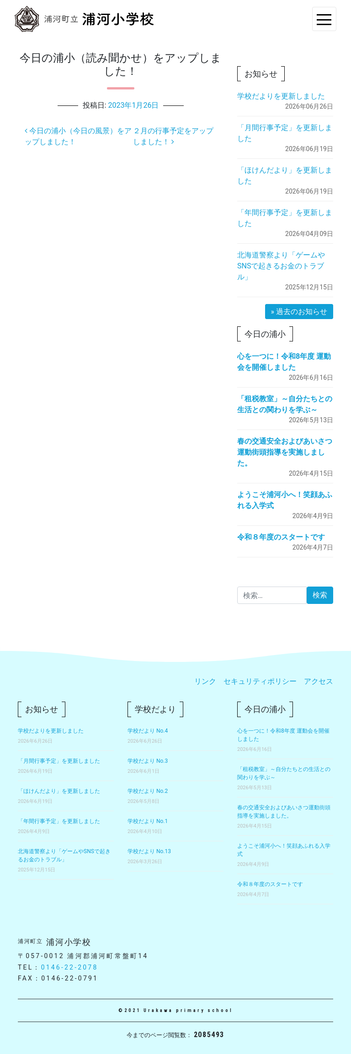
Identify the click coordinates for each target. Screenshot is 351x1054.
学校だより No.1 (148, 821)
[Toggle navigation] (324, 19)
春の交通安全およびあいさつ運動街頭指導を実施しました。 (284, 452)
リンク (205, 681)
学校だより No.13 (149, 851)
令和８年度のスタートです (281, 537)
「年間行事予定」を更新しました (59, 821)
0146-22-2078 (69, 967)
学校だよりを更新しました (281, 96)
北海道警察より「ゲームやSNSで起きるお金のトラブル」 (281, 266)
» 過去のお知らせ (299, 311)
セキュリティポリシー (260, 681)
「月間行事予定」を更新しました (59, 761)
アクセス (318, 681)
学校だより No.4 (148, 731)
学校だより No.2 (148, 791)
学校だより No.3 (148, 761)
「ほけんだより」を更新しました (59, 791)
